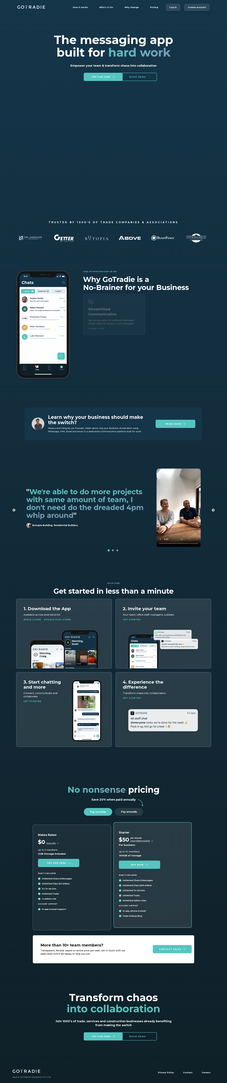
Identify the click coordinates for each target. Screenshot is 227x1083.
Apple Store (32, 622)
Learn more (96, 332)
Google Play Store (57, 622)
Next (213, 513)
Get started (132, 622)
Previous (13, 513)
